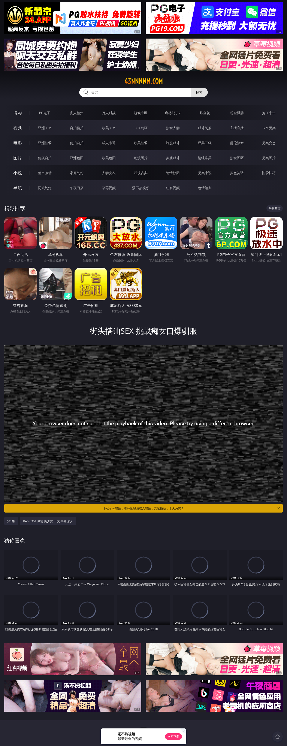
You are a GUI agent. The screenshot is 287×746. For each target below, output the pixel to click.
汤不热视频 (140, 187)
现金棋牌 (237, 113)
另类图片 (269, 157)
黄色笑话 (237, 172)
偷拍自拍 (77, 143)
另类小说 (205, 172)
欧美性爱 (141, 143)
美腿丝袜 (173, 157)
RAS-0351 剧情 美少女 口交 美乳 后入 (48, 521)
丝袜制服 (205, 128)
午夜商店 (77, 187)
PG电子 (44, 113)
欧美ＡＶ (109, 128)
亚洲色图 (77, 157)
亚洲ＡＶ (45, 128)
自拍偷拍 (77, 128)
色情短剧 (205, 187)
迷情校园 (173, 172)
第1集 (11, 521)
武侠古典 (141, 172)
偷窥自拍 (45, 157)
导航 (17, 188)
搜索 (199, 92)
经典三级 (205, 143)
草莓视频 (109, 187)
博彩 (17, 113)
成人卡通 (109, 143)
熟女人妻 (173, 128)
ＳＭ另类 (269, 128)
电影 (17, 143)
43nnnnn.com (143, 81)
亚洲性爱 (45, 143)
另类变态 (269, 143)
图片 (17, 158)
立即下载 (173, 736)
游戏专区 (141, 113)
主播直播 (237, 128)
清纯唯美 (205, 157)
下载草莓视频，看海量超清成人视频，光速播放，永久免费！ (192, 508)
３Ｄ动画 (141, 128)
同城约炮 (45, 187)
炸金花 (205, 113)
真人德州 (77, 113)
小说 (17, 173)
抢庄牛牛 (269, 113)
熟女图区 (237, 157)
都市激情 (45, 172)
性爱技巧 (269, 172)
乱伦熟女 (237, 143)
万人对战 (109, 113)
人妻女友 (109, 172)
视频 (17, 128)
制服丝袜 (173, 143)
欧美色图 (109, 157)
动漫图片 (141, 157)
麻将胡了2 (173, 113)
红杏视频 (173, 187)
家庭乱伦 (77, 172)
